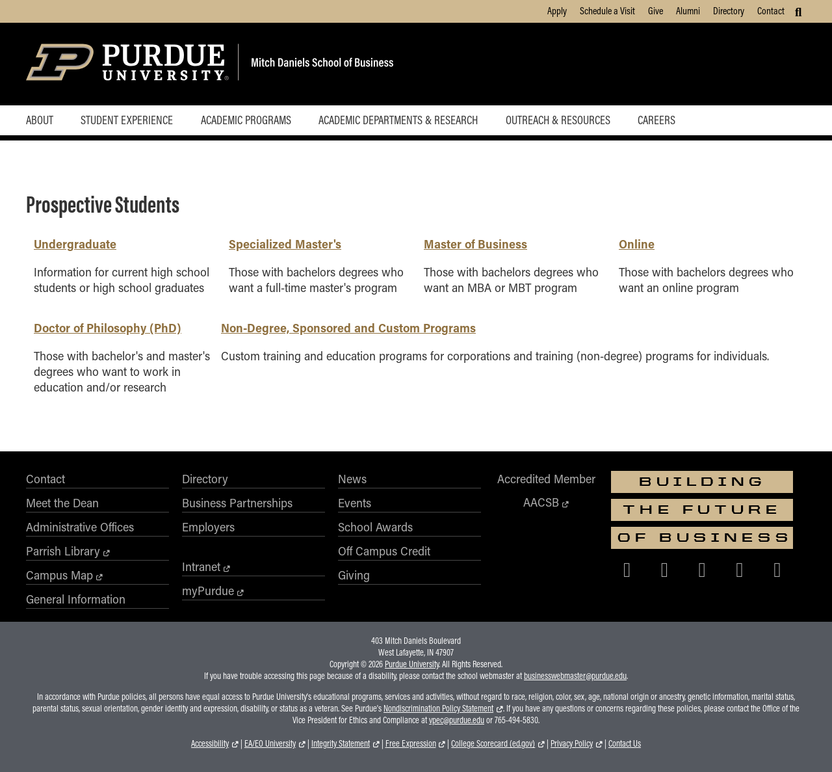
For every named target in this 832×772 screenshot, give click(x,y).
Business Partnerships (237, 503)
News (352, 478)
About (39, 119)
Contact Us (624, 743)
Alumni (688, 10)
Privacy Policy (572, 743)
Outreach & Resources (558, 119)
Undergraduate (75, 243)
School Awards (375, 527)
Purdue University (412, 664)
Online (637, 243)
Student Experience (127, 119)
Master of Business (475, 243)
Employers (208, 527)
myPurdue (208, 590)
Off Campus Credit (384, 551)
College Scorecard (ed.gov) (493, 743)
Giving (354, 575)
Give (655, 10)
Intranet (201, 566)
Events (354, 503)
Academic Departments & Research (398, 119)
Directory (728, 10)
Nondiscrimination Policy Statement (438, 708)
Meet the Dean (62, 503)
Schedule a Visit (607, 10)
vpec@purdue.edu (456, 720)
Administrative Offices (80, 527)
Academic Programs (246, 119)
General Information (75, 599)
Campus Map (59, 575)
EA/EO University (270, 743)
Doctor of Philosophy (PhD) (107, 327)
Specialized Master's (285, 243)
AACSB (541, 502)
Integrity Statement (340, 743)
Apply (557, 10)
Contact (771, 10)
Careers (656, 119)
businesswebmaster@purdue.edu (575, 676)
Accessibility (210, 743)
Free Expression (410, 743)
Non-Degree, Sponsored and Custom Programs (348, 327)
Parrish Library (63, 551)
